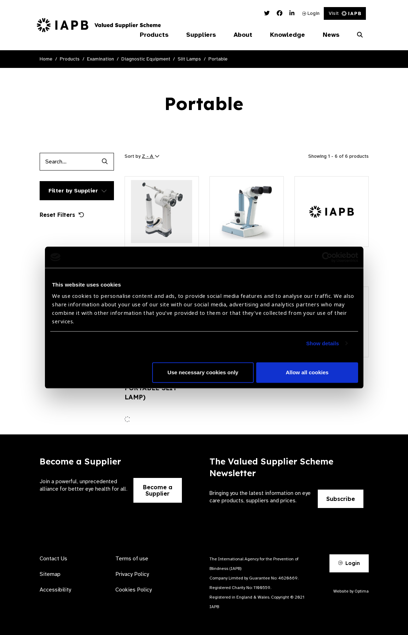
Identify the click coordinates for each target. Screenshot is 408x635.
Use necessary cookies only (202, 372)
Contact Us (53, 558)
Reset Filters (62, 214)
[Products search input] (68, 162)
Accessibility (55, 589)
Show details (322, 343)
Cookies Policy (133, 589)
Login (311, 13)
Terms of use (131, 558)
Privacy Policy (132, 574)
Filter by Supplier (73, 190)
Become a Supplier (157, 490)
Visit (345, 13)
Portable (218, 59)
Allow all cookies (307, 372)
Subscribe (340, 498)
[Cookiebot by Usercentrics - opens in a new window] (327, 257)
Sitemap (50, 574)
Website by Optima (351, 591)
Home (46, 59)
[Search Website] (360, 35)
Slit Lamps (189, 59)
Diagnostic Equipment (145, 59)
